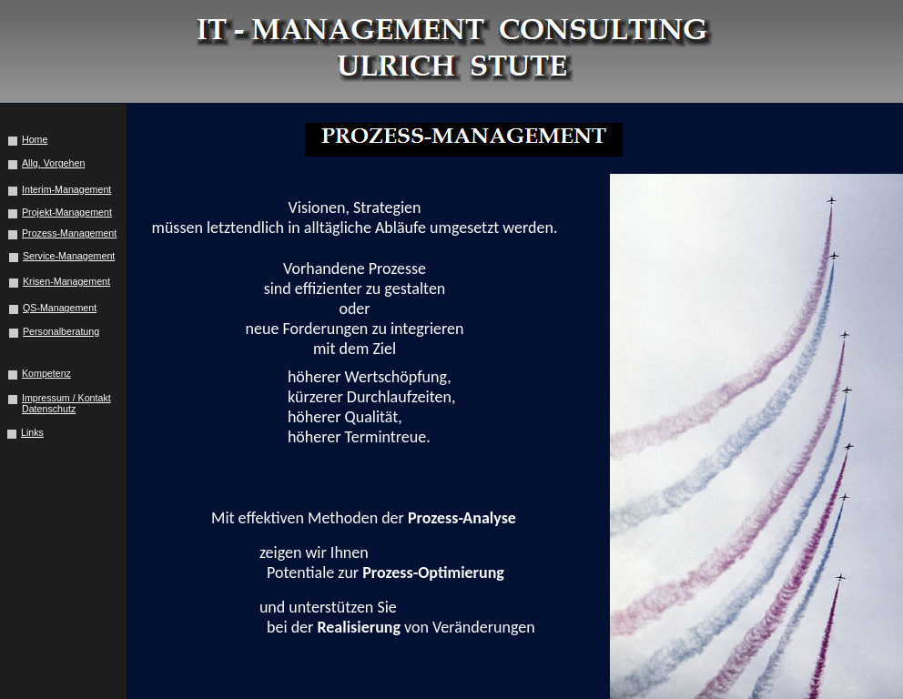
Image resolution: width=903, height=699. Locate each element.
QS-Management (59, 307)
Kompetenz (46, 373)
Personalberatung (61, 331)
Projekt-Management (67, 212)
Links (32, 432)
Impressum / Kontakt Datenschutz (66, 403)
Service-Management (69, 255)
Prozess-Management (69, 233)
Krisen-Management (66, 281)
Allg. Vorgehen (53, 162)
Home (34, 139)
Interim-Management (66, 189)
